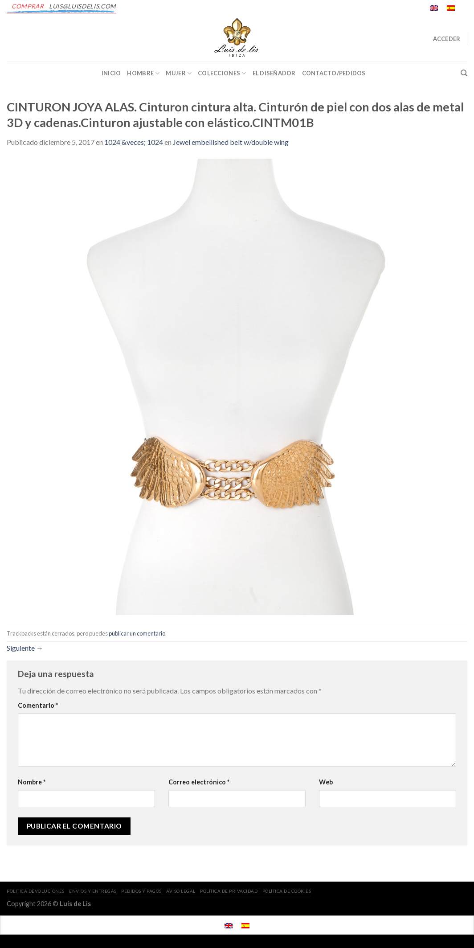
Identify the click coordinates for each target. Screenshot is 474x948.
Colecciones (222, 73)
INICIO (111, 73)
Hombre (143, 73)
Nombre (31, 782)
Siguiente (25, 648)
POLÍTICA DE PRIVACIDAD (228, 891)
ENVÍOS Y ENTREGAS (93, 891)
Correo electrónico (198, 782)
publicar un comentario (137, 633)
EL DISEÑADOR (274, 73)
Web (326, 782)
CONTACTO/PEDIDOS (334, 73)
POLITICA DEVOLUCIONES (36, 891)
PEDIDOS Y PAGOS (141, 891)
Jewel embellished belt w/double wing (231, 142)
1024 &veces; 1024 (133, 142)
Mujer (179, 73)
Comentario (38, 705)
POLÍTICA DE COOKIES (286, 891)
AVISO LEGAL (181, 891)
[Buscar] (464, 73)
